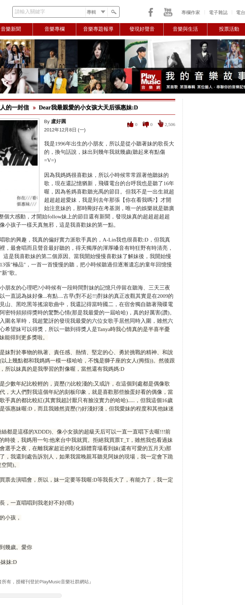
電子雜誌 (218, 12)
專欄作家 (190, 12)
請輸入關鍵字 (30, 11)
